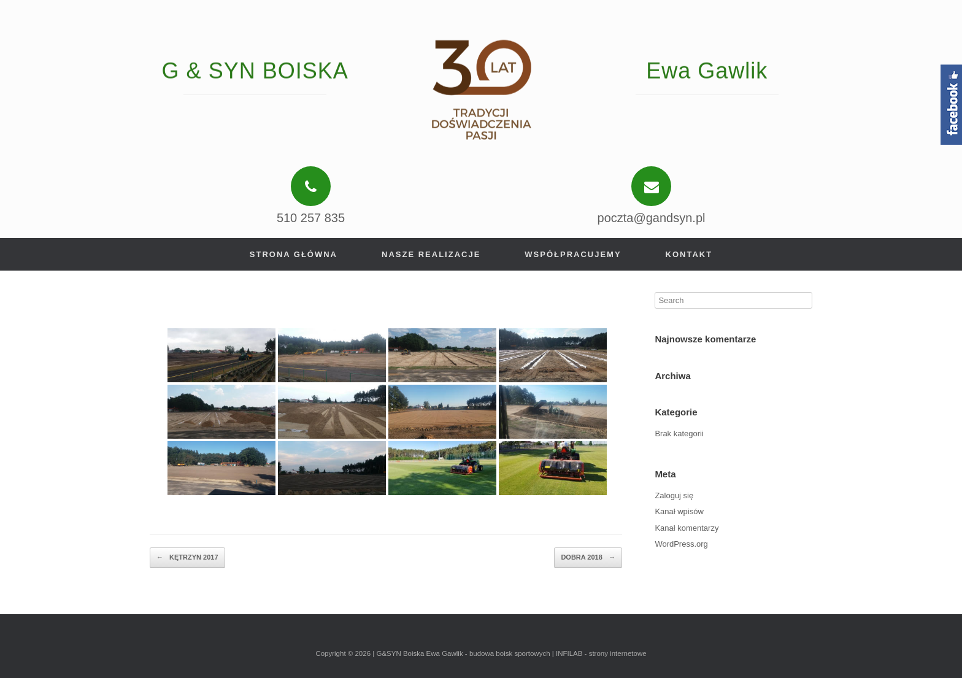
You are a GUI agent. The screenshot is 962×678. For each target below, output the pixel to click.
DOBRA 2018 (588, 558)
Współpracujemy (573, 254)
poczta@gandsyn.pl (652, 218)
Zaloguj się (674, 495)
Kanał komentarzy (686, 528)
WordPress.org (681, 544)
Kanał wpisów (679, 511)
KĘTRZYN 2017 (187, 558)
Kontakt (689, 254)
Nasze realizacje (431, 254)
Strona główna (293, 254)
